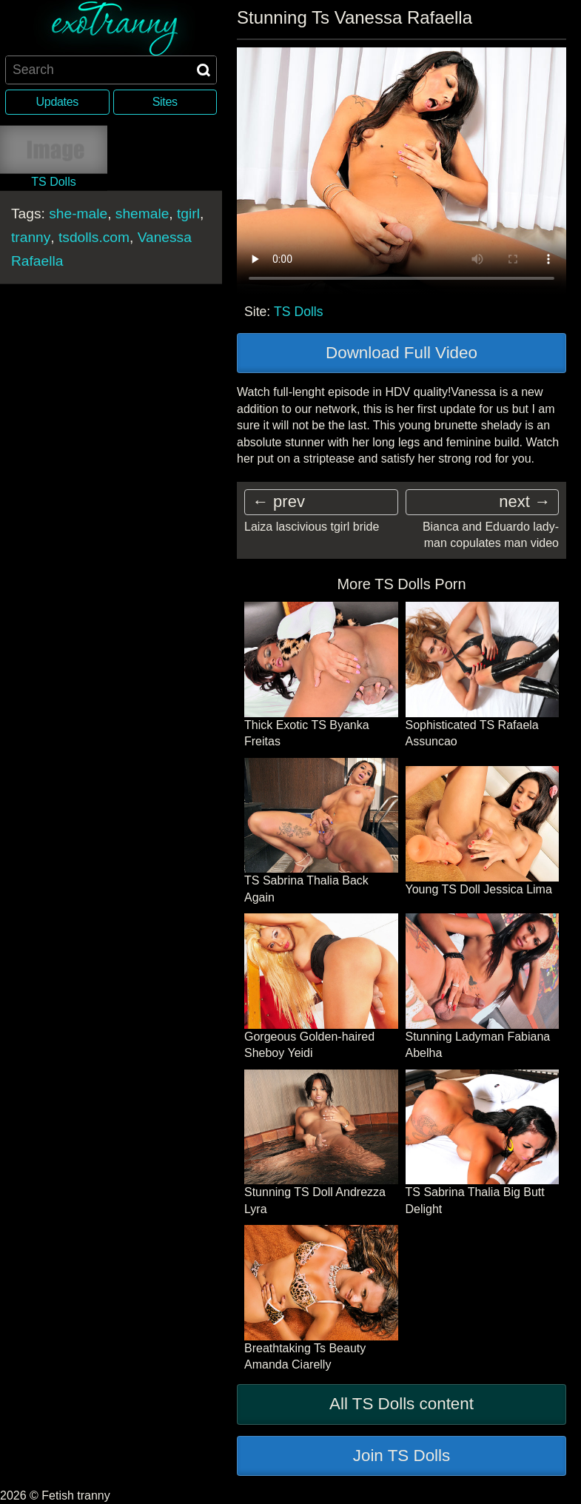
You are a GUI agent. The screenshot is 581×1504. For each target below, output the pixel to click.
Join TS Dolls (402, 1455)
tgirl (188, 213)
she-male (78, 213)
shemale (142, 213)
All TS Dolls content (401, 1403)
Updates (57, 101)
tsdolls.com (94, 236)
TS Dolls (298, 311)
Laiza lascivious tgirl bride (311, 526)
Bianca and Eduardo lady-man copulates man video (491, 534)
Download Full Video (401, 352)
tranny (30, 236)
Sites (165, 101)
